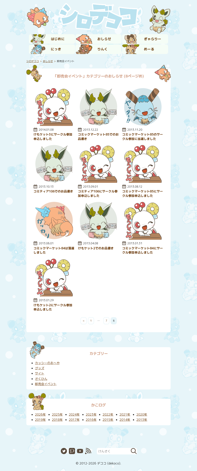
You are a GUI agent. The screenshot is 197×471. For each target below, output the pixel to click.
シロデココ (32, 61)
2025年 (57, 414)
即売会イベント (46, 384)
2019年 (40, 420)
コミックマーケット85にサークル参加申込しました (142, 193)
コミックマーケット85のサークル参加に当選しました (142, 136)
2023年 (91, 414)
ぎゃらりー (152, 39)
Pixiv (72, 451)
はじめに (58, 39)
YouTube (80, 451)
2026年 (40, 414)
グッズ (39, 368)
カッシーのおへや (47, 363)
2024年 (74, 414)
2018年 (57, 420)
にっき (56, 49)
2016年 (91, 420)
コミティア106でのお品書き (53, 191)
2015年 (108, 420)
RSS (88, 451)
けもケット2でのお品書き (96, 248)
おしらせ (104, 39)
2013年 (141, 420)
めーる (149, 49)
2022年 (108, 414)
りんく (102, 49)
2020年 (141, 414)
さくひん (41, 379)
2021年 (124, 414)
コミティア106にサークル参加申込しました (98, 193)
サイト (39, 373)
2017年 (74, 420)
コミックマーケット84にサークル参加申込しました (142, 250)
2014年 (124, 420)
